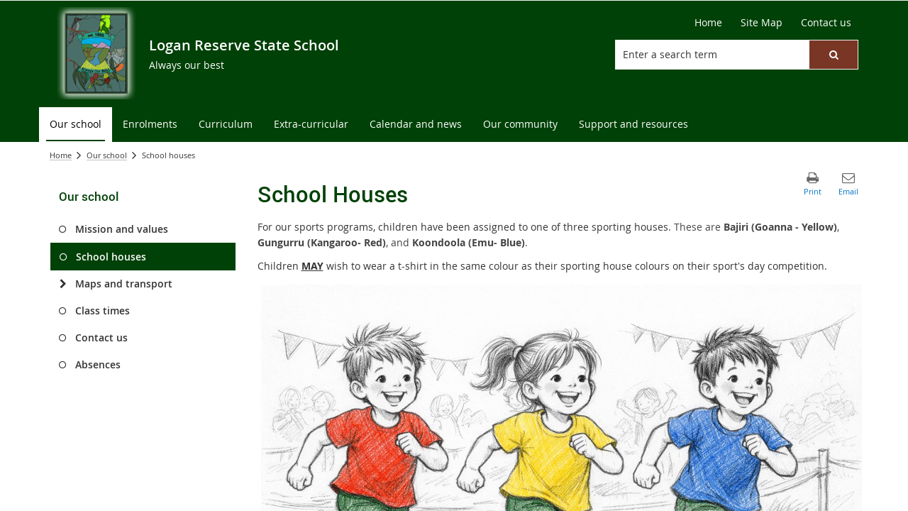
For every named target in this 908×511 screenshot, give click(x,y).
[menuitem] (75, 124)
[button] (833, 54)
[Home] (708, 22)
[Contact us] (826, 22)
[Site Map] (761, 22)
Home (61, 155)
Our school (107, 155)
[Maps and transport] (62, 284)
